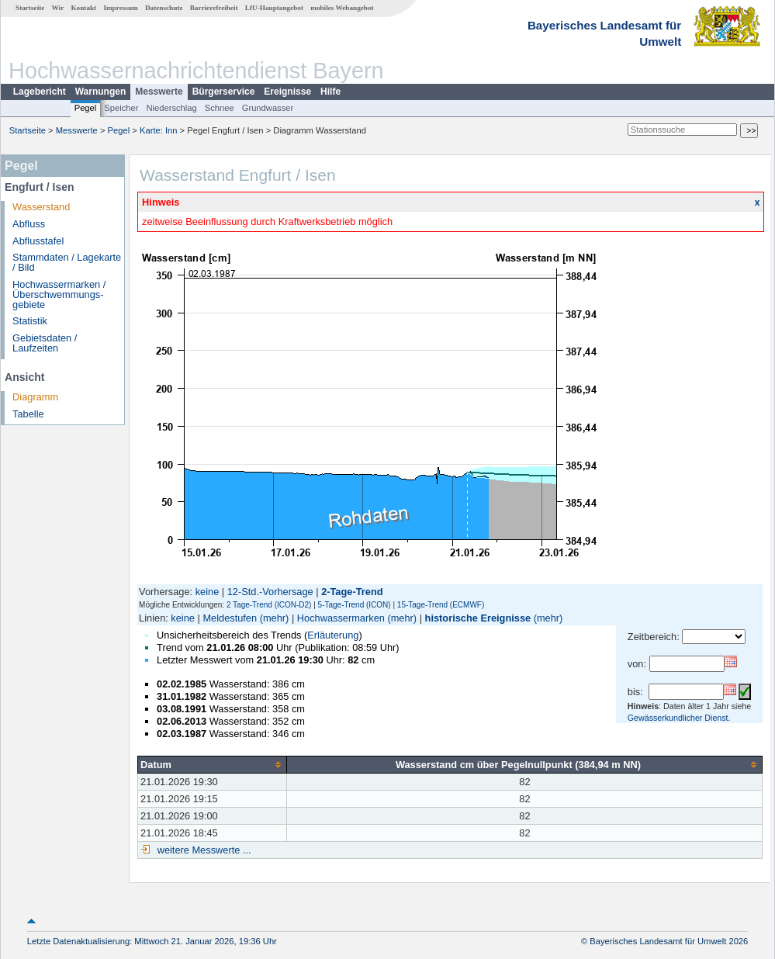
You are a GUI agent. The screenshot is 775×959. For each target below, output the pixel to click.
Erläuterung (332, 635)
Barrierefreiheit (214, 8)
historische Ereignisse (478, 618)
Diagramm (35, 397)
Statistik (29, 321)
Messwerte (158, 91)
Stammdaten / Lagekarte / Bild (66, 262)
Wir (58, 8)
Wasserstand (41, 207)
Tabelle (28, 414)
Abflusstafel (38, 241)
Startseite (30, 8)
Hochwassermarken (341, 618)
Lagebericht (39, 91)
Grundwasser (268, 108)
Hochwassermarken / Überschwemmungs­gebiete (59, 294)
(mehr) (274, 618)
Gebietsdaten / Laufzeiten (44, 343)
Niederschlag (171, 108)
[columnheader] (212, 764)
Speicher (121, 108)
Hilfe (330, 91)
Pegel (85, 108)
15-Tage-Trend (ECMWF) (440, 605)
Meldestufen (229, 618)
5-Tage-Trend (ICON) (354, 605)
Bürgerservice (223, 91)
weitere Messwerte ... (202, 850)
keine (207, 591)
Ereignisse (287, 91)
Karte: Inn (159, 130)
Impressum (120, 8)
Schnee (219, 108)
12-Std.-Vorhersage (270, 591)
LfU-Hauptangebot (274, 8)
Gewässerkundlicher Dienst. (679, 717)
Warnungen (100, 91)
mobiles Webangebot (341, 8)
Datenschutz (164, 8)
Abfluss (28, 224)
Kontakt (83, 8)
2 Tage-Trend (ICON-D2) (269, 605)
